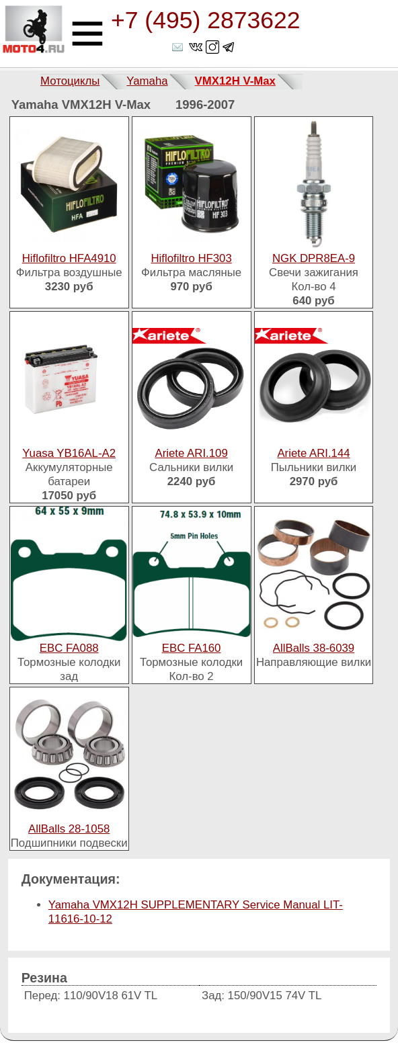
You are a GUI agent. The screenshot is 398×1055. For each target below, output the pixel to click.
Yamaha (146, 81)
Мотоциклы (70, 81)
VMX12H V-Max (235, 81)
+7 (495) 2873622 (205, 20)
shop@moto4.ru (179, 47)
